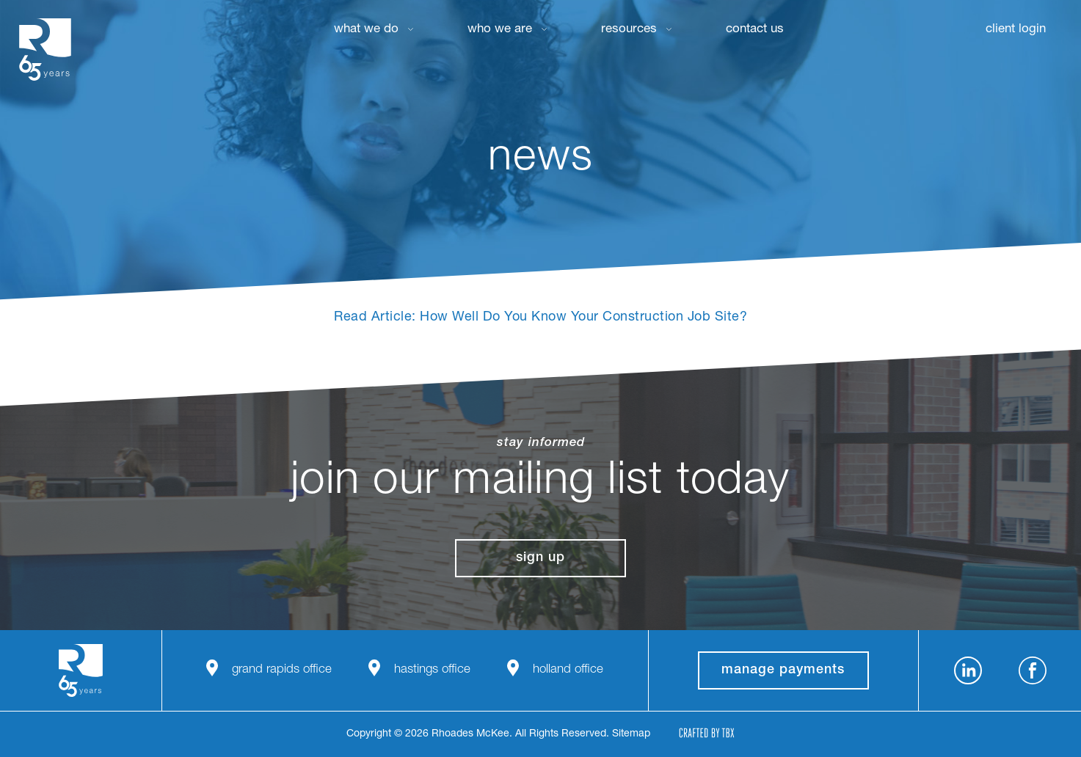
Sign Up (540, 558)
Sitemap (631, 734)
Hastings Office (432, 670)
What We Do (366, 29)
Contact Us (755, 29)
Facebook (1033, 670)
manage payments (783, 670)
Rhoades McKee (44, 49)
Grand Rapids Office (282, 670)
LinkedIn (968, 670)
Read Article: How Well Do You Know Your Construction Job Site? (540, 317)
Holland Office (568, 670)
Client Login (1016, 29)
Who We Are (499, 29)
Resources (629, 29)
